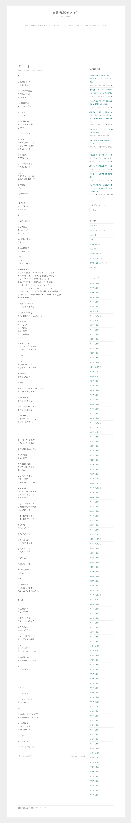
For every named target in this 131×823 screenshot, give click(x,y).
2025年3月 (93, 353)
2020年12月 (93, 590)
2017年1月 (93, 748)
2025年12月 (93, 311)
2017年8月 (93, 716)
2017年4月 (93, 734)
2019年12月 (93, 646)
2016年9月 (93, 767)
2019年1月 (93, 669)
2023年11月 (93, 427)
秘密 (91, 268)
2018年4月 (93, 683)
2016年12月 (93, 753)
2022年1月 (93, 530)
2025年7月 (93, 334)
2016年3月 (93, 790)
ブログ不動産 (94, 258)
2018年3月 (93, 688)
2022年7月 (93, 502)
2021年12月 (93, 534)
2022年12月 (93, 479)
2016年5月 (93, 785)
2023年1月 (93, 474)
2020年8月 (93, 609)
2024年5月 (93, 399)
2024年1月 (93, 418)
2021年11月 (93, 539)
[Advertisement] (65, 47)
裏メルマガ (57, 25)
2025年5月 (93, 344)
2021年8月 (93, 553)
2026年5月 (93, 288)
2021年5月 (93, 567)
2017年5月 (93, 730)
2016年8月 (93, 772)
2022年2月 (93, 525)
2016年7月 (93, 776)
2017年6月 (93, 725)
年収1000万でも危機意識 (24, 756)
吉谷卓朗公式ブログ (65, 12)
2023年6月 (93, 451)
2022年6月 (93, 506)
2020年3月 (93, 632)
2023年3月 (93, 465)
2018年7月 (93, 674)
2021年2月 (93, 581)
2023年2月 (93, 469)
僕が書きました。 (30, 747)
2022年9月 (93, 493)
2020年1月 (93, 641)
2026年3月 (93, 297)
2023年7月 (93, 446)
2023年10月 (93, 432)
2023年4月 (93, 460)
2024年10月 (93, 376)
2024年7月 (93, 390)
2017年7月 (93, 720)
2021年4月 (93, 572)
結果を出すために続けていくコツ (100, 166)
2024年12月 (93, 367)
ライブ (65, 25)
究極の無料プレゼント (44, 25)
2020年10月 (93, 599)
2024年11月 (93, 372)
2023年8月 (93, 441)
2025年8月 (93, 330)
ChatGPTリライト (95, 230)
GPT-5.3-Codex (94, 244)
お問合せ (71, 25)
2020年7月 (93, 613)
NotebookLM (93, 254)
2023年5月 (93, 455)
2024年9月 (93, 381)
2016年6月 (93, 781)
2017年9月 (93, 711)
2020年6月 (93, 618)
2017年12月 (93, 702)
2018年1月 (93, 697)
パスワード (80, 25)
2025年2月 (93, 358)
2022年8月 (93, 497)
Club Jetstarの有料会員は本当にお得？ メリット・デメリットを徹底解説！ (101, 78)
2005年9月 (93, 795)
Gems (91, 240)
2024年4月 (93, 404)
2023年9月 (93, 437)
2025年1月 (93, 362)
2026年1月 (93, 306)
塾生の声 (88, 25)
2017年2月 (93, 744)
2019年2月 (93, 665)
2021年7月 (93, 558)
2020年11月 (93, 595)
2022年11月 (93, 483)
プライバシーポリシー (42, 808)
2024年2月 (93, 413)
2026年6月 (93, 283)
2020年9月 (93, 604)
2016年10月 (93, 762)
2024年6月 (93, 395)
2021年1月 (93, 585)
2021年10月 (93, 544)
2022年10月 (93, 488)
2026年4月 (93, 293)
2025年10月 (93, 320)
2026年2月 (93, 302)
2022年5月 (93, 511)
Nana (91, 249)
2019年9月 (93, 655)
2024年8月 (93, 385)
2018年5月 (93, 679)
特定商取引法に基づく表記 (26, 808)
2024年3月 (93, 409)
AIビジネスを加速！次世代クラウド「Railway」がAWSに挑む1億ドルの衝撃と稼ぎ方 (100, 188)
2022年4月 (93, 516)
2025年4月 (93, 348)
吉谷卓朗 (39, 70)
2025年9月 (93, 325)
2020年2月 (93, 637)
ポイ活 (104, 25)
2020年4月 (93, 627)
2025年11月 (93, 316)
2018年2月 (93, 692)
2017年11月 (93, 706)
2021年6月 (93, 562)
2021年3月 (93, 576)
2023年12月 (93, 423)
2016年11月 (93, 758)
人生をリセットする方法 (78, 756)
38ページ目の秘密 (30, 25)
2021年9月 (93, 548)
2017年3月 (93, 739)
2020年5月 (93, 623)
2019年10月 (93, 651)
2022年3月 (93, 520)
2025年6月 (93, 339)
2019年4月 (93, 660)
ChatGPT (92, 226)
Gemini (91, 235)
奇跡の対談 (96, 25)
